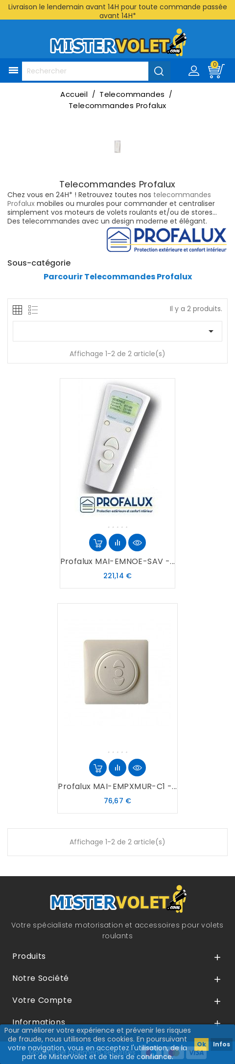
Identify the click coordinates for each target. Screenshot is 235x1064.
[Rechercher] (96, 71)
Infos (221, 1044)
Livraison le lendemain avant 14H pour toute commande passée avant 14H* (117, 11)
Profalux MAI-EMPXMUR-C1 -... (117, 786)
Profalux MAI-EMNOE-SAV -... (117, 561)
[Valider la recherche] (159, 71)
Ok (201, 1044)
